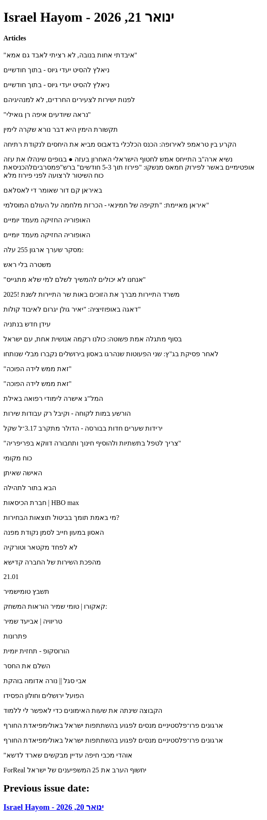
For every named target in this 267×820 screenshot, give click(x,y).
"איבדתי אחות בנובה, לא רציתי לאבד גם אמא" (70, 55)
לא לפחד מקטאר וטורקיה (40, 547)
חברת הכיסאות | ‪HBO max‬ (41, 502)
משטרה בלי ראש (27, 264)
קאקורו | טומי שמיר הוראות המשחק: (55, 606)
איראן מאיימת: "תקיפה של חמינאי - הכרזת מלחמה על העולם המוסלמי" (106, 205)
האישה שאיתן (22, 473)
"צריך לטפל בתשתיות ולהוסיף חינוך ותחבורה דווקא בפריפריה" (92, 443)
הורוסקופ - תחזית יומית (36, 651)
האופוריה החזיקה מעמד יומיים (46, 220)
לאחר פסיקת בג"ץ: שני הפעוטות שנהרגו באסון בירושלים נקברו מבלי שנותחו (110, 354)
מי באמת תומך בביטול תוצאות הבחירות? (61, 517)
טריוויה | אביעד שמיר (32, 621)
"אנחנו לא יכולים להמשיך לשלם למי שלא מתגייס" (74, 279)
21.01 (11, 576)
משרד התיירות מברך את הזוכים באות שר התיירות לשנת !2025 (91, 294)
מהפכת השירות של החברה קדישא (52, 562)
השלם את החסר (26, 666)
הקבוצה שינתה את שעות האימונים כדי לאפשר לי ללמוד (82, 710)
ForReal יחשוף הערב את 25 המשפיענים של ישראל (74, 770)
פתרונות (15, 636)
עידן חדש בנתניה (27, 324)
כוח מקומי (17, 458)
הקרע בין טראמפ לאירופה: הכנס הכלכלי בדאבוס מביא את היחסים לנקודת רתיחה (119, 144)
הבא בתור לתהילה (29, 487)
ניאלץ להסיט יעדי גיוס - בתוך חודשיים (56, 70)
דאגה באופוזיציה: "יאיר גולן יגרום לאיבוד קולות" (72, 309)
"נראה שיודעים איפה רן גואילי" (47, 114)
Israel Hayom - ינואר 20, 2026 (53, 807)
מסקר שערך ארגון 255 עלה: (43, 249)
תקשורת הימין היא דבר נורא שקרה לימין (60, 129)
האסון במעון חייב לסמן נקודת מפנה (53, 532)
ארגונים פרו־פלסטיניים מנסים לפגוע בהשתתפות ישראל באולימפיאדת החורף (113, 725)
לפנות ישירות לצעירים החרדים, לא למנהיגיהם (69, 99)
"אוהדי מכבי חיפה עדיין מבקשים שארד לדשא (67, 755)
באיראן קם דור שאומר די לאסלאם (52, 190)
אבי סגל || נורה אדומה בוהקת (44, 680)
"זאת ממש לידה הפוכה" (37, 368)
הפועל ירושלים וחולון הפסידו (43, 695)
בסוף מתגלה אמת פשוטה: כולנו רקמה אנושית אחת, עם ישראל (92, 339)
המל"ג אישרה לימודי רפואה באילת (53, 398)
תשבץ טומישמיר (26, 591)
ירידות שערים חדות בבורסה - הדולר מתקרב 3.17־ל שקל (83, 428)
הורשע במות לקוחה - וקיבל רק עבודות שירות (67, 413)
